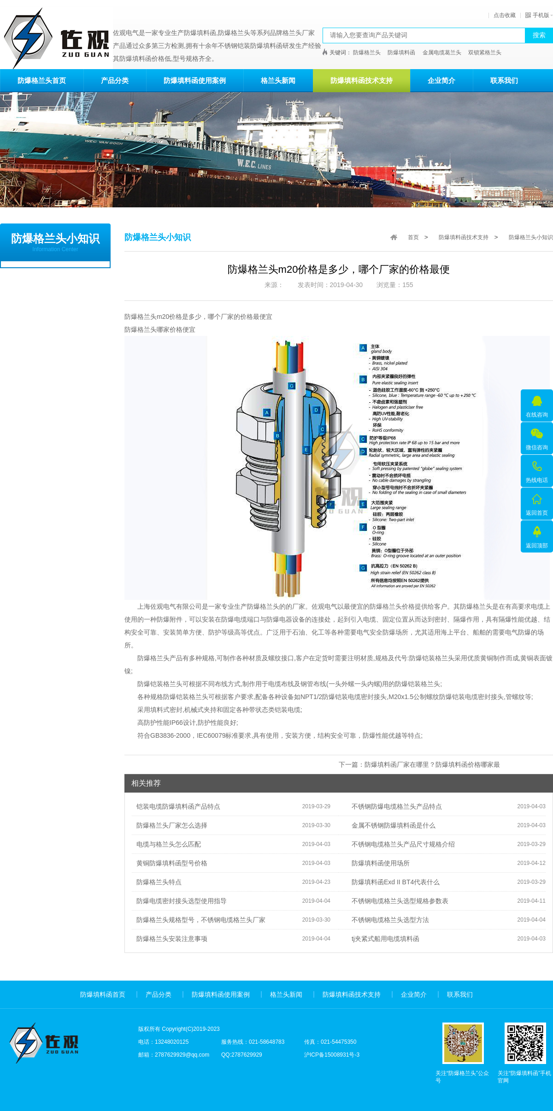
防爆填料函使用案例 (195, 80)
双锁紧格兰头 (484, 52)
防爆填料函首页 (102, 994)
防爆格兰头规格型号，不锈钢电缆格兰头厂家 (198, 919)
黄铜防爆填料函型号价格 (169, 863)
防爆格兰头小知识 (531, 237)
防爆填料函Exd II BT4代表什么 (393, 882)
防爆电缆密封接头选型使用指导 (179, 901)
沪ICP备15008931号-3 (331, 1055)
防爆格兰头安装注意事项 (169, 938)
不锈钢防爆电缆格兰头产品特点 (394, 806)
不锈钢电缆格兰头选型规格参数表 (397, 901)
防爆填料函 (401, 52)
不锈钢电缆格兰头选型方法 (388, 919)
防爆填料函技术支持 (361, 80)
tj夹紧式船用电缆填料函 (383, 938)
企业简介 (441, 80)
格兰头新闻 (278, 80)
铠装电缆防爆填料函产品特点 (176, 806)
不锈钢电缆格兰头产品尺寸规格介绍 (401, 844)
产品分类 (115, 80)
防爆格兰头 (367, 52)
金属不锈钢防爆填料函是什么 (391, 825)
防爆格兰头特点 (157, 882)
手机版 (537, 15)
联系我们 (504, 80)
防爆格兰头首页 (42, 80)
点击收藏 (505, 15)
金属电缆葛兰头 (442, 52)
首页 (413, 237)
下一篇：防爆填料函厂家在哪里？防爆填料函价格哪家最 (419, 764)
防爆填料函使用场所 (378, 863)
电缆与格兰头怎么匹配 (166, 844)
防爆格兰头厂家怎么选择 (169, 825)
